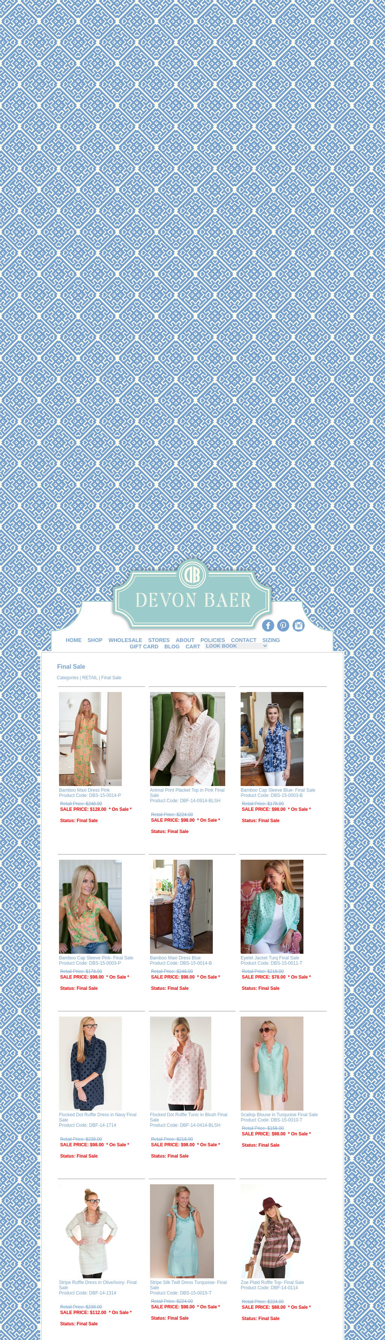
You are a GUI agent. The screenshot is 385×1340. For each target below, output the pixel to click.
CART (193, 646)
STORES (159, 640)
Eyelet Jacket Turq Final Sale (270, 958)
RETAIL (90, 677)
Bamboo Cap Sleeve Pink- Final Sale (96, 958)
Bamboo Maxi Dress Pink (84, 790)
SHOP (95, 640)
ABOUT (185, 640)
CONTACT (243, 640)
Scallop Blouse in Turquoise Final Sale (279, 1114)
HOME (74, 640)
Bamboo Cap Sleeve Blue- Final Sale (278, 790)
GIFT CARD (144, 646)
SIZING (271, 640)
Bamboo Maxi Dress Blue (175, 958)
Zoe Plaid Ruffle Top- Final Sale (272, 1282)
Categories (68, 677)
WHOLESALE (125, 640)
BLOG (171, 646)
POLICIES (212, 640)
